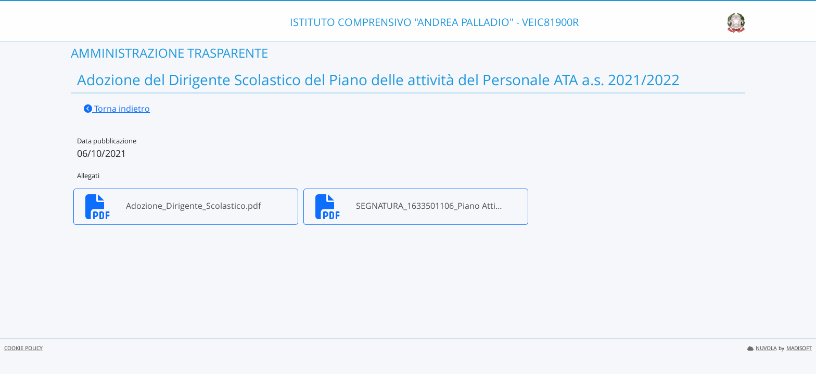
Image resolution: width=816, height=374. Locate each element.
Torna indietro (117, 108)
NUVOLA (761, 348)
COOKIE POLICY (23, 348)
